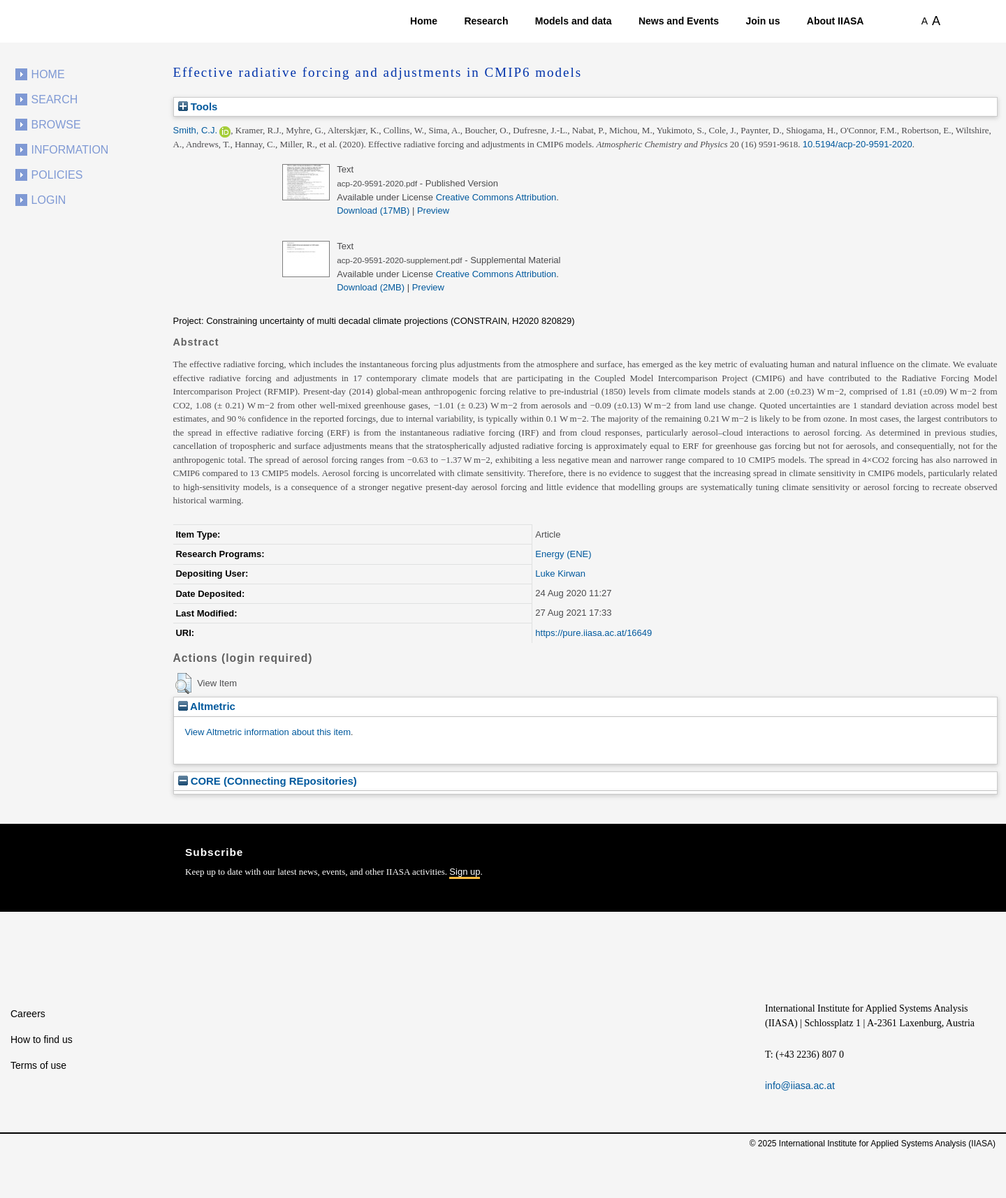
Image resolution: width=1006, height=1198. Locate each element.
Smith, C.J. (195, 130)
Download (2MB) (370, 287)
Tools (198, 106)
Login (48, 200)
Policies (57, 175)
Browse (56, 125)
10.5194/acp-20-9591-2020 (857, 144)
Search (54, 99)
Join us (762, 21)
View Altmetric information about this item (268, 732)
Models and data (573, 21)
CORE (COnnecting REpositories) (267, 781)
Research (486, 21)
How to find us (41, 1039)
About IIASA (835, 21)
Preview (433, 210)
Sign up (464, 871)
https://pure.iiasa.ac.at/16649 (593, 633)
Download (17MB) (373, 210)
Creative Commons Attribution (496, 197)
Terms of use (38, 1065)
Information (70, 150)
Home (423, 21)
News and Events (679, 21)
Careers (27, 1013)
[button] (183, 683)
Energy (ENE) (563, 554)
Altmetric (206, 706)
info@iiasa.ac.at (800, 1085)
